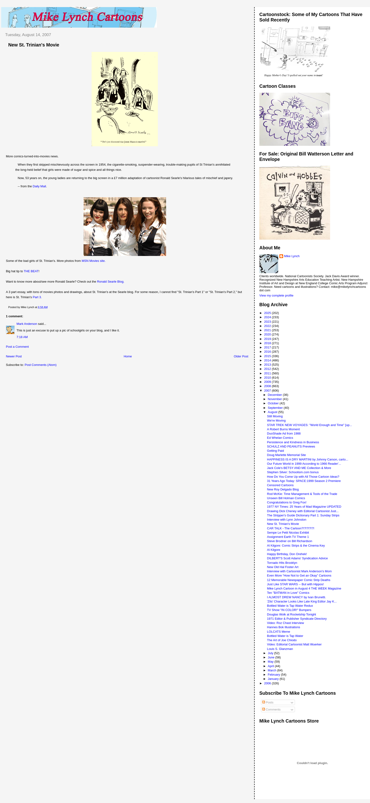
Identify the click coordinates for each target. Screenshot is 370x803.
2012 (268, 369)
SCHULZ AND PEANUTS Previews (291, 446)
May (271, 661)
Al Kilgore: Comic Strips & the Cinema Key (296, 545)
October (274, 403)
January (274, 679)
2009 (268, 382)
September (276, 408)
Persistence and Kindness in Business (293, 442)
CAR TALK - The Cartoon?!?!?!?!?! (290, 528)
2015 (268, 356)
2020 (268, 334)
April (271, 666)
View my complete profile (276, 295)
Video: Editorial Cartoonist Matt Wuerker (294, 644)
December (275, 395)
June (271, 657)
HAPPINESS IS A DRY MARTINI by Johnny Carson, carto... (307, 459)
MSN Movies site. (93, 261)
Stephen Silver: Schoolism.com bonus (293, 472)
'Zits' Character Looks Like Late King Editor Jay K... (302, 601)
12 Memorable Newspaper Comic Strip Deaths (298, 580)
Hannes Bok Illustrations (283, 627)
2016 (268, 351)
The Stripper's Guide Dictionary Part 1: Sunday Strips (303, 515)
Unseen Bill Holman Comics (286, 498)
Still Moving (275, 416)
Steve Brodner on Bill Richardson (289, 541)
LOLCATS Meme (278, 631)
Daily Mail (39, 186)
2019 (268, 339)
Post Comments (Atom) (41, 365)
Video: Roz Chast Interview (285, 623)
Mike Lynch (291, 256)
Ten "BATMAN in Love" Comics (288, 592)
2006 (268, 683)
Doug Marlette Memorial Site (286, 455)
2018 (268, 343)
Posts (267, 702)
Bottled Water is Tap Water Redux (290, 605)
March (272, 670)
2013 (268, 364)
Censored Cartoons (280, 485)
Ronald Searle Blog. (110, 281)
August (273, 412)
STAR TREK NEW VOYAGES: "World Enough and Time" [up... (309, 425)
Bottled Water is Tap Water (285, 636)
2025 (268, 313)
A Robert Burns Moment (283, 429)
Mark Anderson (27, 324)
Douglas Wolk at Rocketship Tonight (291, 614)
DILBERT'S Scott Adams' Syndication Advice (297, 558)
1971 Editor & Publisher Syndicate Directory (297, 618)
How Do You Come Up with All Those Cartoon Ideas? (303, 476)
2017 (268, 347)
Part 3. (37, 297)
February (274, 674)
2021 (268, 330)
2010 (268, 377)
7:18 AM (22, 337)
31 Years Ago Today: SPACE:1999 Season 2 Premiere (304, 481)
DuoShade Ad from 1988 (284, 433)
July (271, 653)
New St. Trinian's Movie (33, 44)
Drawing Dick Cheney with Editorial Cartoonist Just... (303, 511)
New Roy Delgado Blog (283, 489)
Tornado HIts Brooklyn (282, 563)
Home (128, 356)
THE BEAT (31, 271)
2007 (268, 390)
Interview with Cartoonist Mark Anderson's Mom (299, 571)
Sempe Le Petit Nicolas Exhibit (288, 532)
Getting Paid (275, 450)
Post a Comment (17, 346)
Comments (271, 709)
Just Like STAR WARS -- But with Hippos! (295, 584)
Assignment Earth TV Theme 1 (288, 537)
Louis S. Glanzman (280, 649)
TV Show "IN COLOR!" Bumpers (289, 610)
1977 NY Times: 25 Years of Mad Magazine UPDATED (304, 506)
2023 (268, 321)
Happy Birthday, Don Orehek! (287, 554)
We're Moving (276, 420)
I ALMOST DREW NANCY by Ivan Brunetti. (296, 597)
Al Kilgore (273, 550)
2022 (268, 326)
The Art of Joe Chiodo (282, 640)
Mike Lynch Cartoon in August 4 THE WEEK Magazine (304, 588)
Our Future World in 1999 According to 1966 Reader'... (304, 463)
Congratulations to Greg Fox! (287, 502)
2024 (268, 317)
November (275, 399)
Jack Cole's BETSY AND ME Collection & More (299, 468)
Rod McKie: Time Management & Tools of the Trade (302, 494)
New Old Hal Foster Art (283, 567)
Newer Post (14, 356)
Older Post (241, 356)
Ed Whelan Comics (280, 437)
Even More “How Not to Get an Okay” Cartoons (299, 575)
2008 (268, 386)
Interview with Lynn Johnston (286, 519)
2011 (268, 373)
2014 (268, 360)
